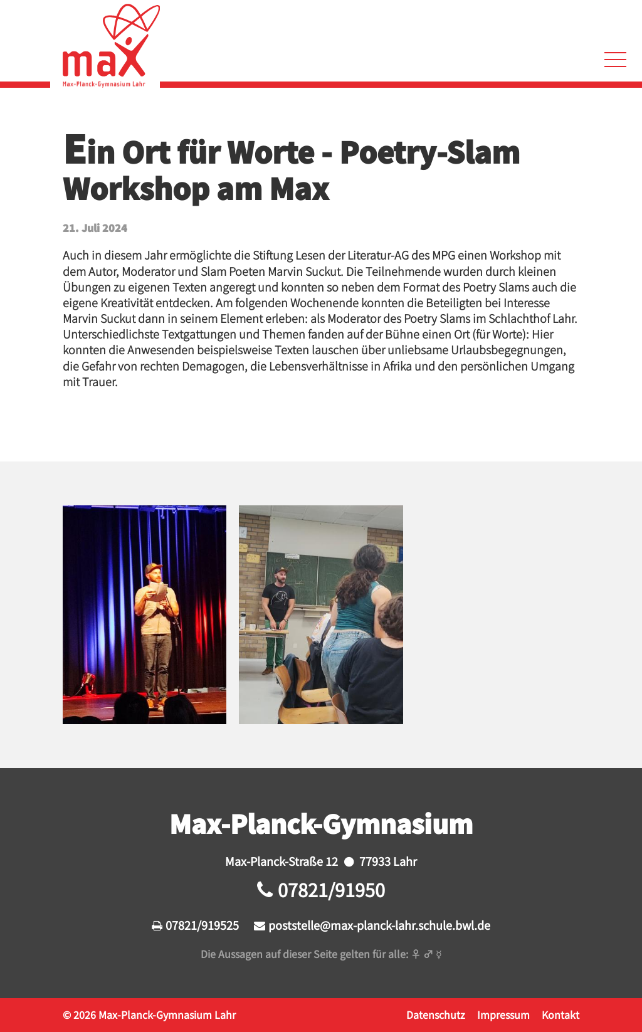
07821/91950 (331, 889)
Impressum (503, 1014)
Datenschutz (435, 1014)
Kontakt (560, 1014)
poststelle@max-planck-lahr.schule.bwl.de (379, 925)
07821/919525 (202, 925)
